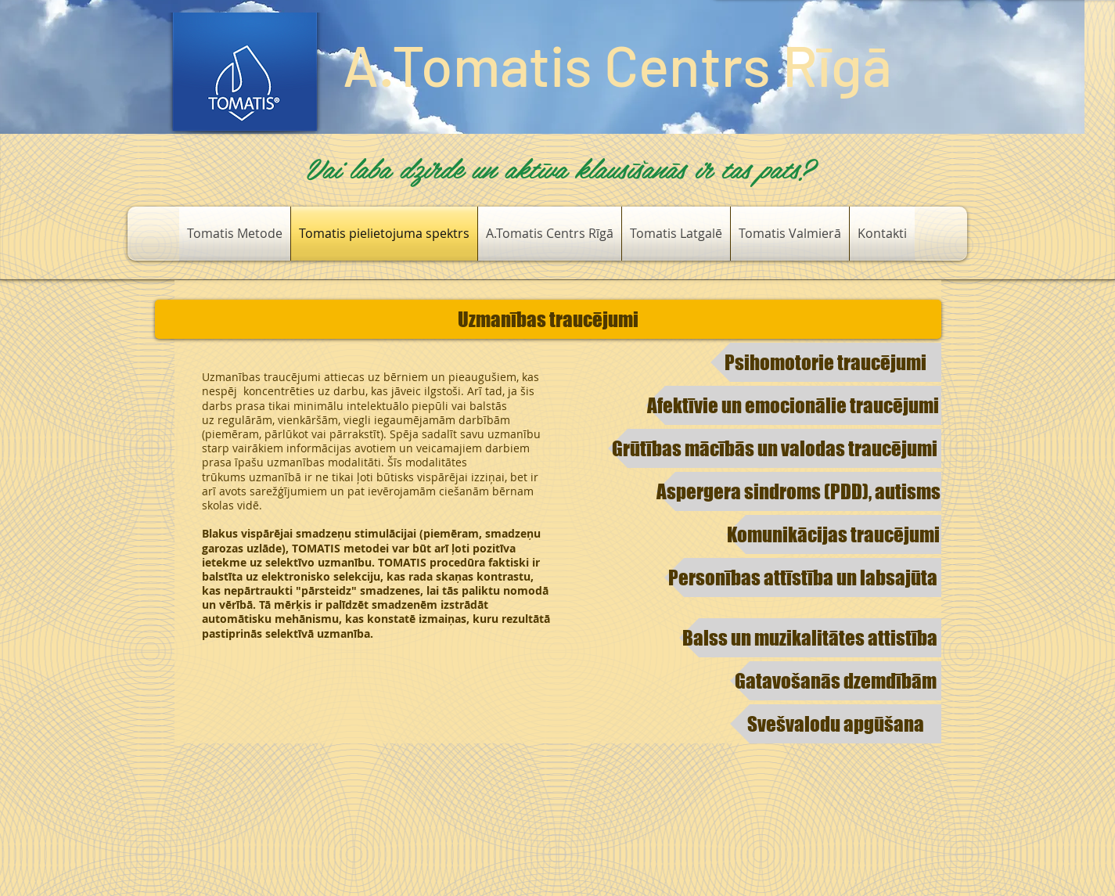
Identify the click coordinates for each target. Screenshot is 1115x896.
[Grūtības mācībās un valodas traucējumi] (774, 448)
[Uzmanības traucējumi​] (548, 319)
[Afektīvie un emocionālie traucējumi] (793, 405)
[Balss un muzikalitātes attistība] (810, 637)
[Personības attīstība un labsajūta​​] (802, 577)
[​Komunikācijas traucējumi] (833, 534)
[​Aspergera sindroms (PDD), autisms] (798, 491)
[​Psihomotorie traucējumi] (825, 362)
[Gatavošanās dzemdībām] (835, 680)
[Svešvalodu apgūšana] (835, 723)
